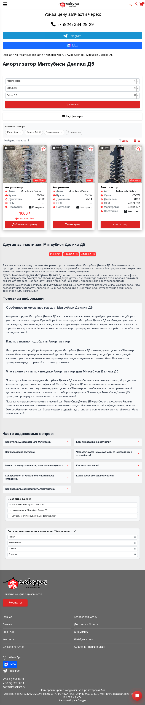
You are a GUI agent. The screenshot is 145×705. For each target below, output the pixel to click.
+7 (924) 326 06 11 (13, 683)
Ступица (72, 554)
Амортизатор (72, 543)
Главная (7, 617)
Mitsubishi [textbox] (71, 88)
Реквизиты (15, 603)
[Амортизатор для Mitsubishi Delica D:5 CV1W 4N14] (72, 164)
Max (72, 45)
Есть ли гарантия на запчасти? (93, 442)
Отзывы (7, 625)
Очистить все (74, 132)
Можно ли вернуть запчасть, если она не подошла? (34, 466)
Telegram (72, 36)
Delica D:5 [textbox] (71, 95)
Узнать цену (72, 224)
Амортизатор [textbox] (71, 81)
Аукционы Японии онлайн (89, 647)
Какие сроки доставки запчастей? (95, 476)
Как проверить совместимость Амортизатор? (30, 489)
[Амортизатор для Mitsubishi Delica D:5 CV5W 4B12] (25, 164)
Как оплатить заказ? (87, 466)
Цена (125, 141)
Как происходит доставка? (20, 452)
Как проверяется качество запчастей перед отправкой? (29, 477)
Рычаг (72, 537)
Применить (72, 104)
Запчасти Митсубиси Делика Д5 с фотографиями (34, 516)
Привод (72, 549)
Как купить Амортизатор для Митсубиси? (28, 442)
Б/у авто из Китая (13, 647)
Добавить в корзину (24, 225)
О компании (81, 632)
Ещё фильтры (72, 116)
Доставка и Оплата (86, 625)
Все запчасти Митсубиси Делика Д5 (28, 505)
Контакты (9, 639)
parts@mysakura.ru (14, 687)
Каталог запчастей (85, 617)
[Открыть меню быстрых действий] (137, 696)
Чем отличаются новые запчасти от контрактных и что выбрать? (104, 454)
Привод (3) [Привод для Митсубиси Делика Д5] (71, 254)
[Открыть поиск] (130, 4)
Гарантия (8, 632)
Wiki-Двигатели (83, 639)
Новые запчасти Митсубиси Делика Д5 (29, 510)
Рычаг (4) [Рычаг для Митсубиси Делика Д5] (55, 254)
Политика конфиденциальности (22, 594)
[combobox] (72, 81)
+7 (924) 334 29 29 (75, 25)
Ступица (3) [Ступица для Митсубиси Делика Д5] (88, 254)
